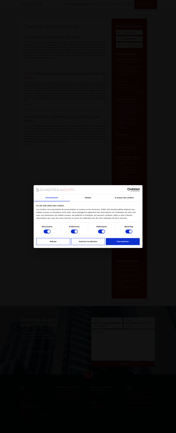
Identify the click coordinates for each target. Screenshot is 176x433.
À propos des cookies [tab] (124, 198)
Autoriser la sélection (88, 242)
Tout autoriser (123, 242)
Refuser (53, 242)
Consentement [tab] (51, 198)
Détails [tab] (88, 198)
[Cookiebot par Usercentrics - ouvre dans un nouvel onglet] (129, 190)
